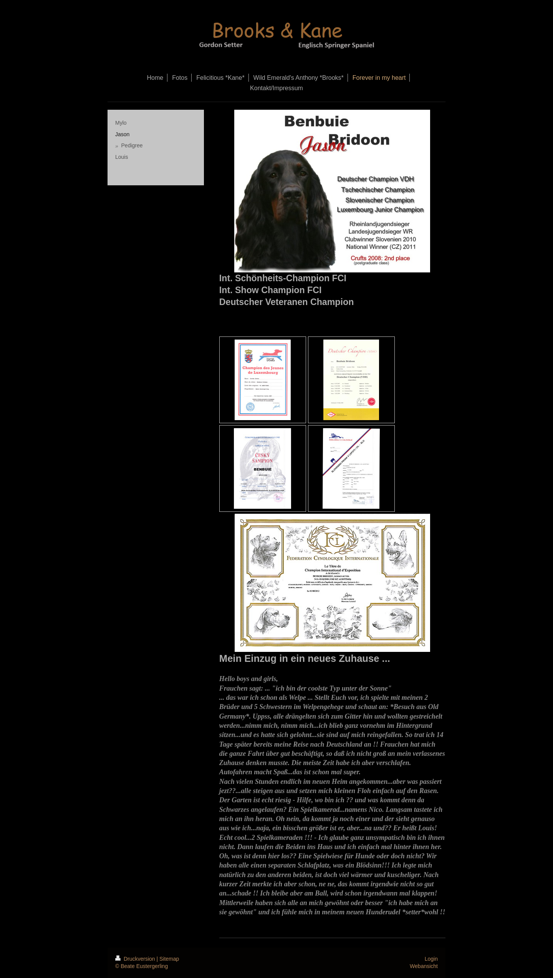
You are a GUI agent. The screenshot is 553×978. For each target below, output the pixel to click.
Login (431, 959)
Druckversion (135, 959)
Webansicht (424, 966)
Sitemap (169, 959)
